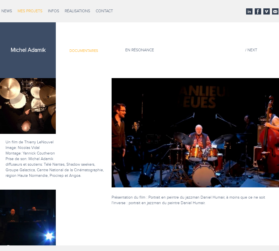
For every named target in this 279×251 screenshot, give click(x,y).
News (6, 11)
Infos (53, 11)
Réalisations (77, 11)
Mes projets (30, 11)
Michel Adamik (28, 50)
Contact (104, 11)
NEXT (252, 50)
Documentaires (83, 51)
